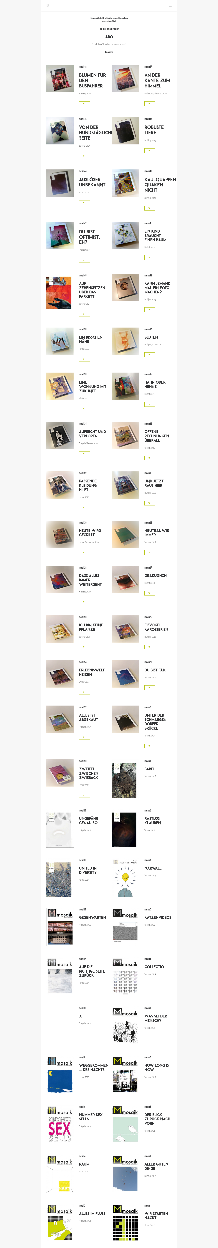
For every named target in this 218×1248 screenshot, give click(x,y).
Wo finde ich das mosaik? (109, 28)
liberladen (109, 18)
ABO (109, 37)
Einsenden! (109, 52)
